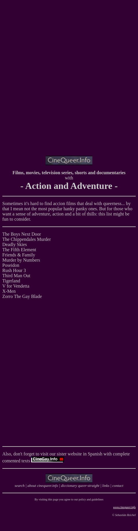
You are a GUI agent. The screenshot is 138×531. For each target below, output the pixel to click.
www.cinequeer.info (124, 507)
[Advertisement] (69, 82)
